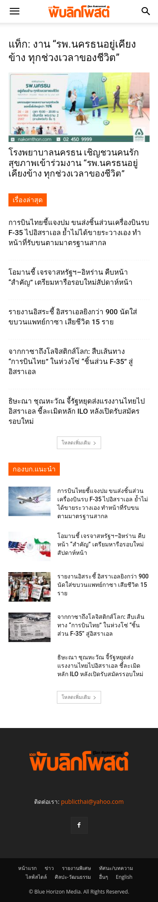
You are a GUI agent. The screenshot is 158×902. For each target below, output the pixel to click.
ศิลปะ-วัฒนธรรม (73, 877)
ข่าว (49, 868)
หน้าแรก (27, 868)
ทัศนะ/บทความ (116, 868)
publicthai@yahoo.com (92, 802)
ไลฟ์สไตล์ (36, 877)
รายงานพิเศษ (76, 868)
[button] (14, 11)
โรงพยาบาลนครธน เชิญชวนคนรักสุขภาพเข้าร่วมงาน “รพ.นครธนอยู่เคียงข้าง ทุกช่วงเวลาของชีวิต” (73, 163)
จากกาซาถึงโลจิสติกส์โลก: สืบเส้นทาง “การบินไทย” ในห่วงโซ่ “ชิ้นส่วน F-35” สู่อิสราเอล (70, 361)
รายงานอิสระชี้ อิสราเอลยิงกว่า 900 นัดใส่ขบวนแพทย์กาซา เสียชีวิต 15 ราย (103, 585)
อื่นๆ (103, 877)
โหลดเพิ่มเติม (79, 442)
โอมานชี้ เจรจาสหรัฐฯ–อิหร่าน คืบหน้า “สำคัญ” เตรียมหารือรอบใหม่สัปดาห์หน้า (101, 544)
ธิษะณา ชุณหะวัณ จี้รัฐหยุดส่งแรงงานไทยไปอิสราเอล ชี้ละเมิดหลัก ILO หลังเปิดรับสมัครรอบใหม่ (76, 411)
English (124, 877)
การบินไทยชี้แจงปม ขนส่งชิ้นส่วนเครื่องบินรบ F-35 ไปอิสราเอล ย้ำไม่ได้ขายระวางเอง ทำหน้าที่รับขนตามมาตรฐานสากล (78, 232)
